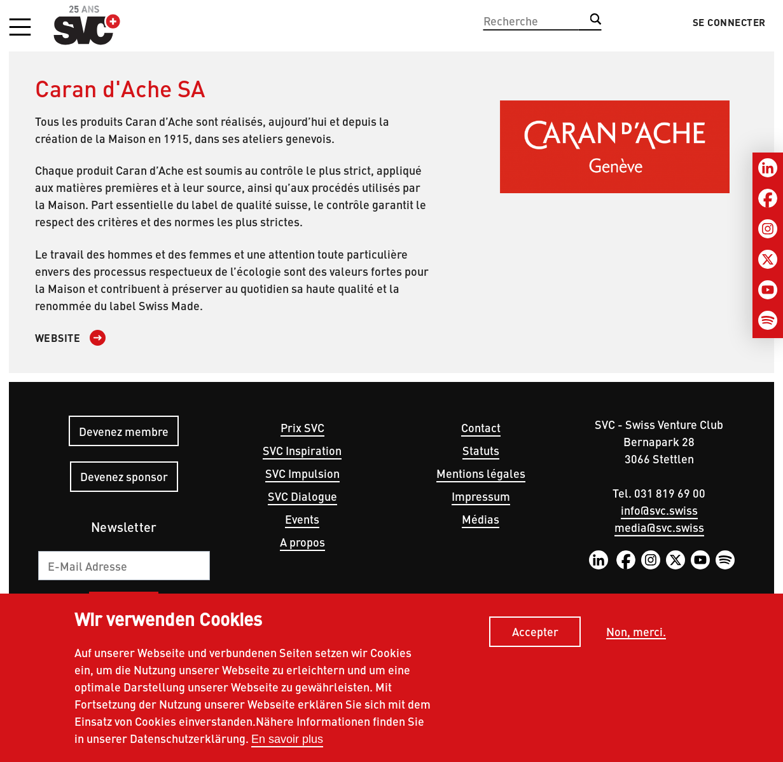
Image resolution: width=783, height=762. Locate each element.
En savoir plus (287, 743)
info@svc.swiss (659, 510)
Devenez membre (124, 431)
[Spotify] (767, 320)
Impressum (481, 496)
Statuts (480, 450)
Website (58, 337)
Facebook (625, 559)
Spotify (725, 559)
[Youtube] (767, 289)
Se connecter (729, 22)
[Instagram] (767, 228)
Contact (481, 427)
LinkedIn (598, 559)
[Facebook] (767, 198)
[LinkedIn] (767, 167)
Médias (480, 519)
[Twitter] (767, 259)
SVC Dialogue (302, 496)
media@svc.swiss (659, 527)
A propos (302, 542)
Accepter (535, 636)
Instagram (650, 559)
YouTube (700, 559)
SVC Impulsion (302, 473)
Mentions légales (480, 473)
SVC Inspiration (302, 450)
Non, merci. (636, 636)
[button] (20, 28)
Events (302, 519)
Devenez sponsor (124, 476)
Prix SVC (302, 427)
